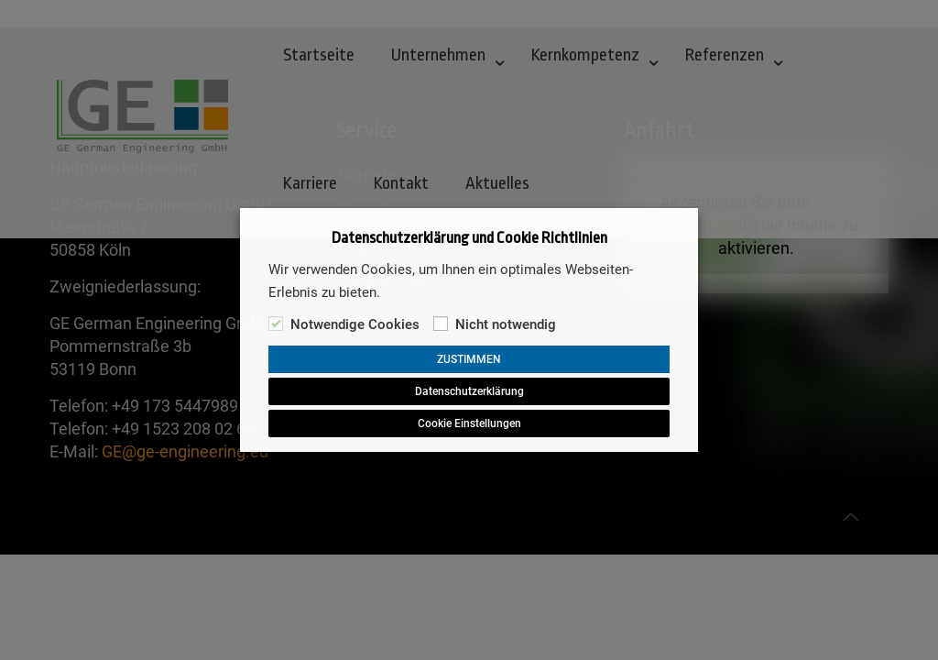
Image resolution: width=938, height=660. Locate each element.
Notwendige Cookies (355, 324)
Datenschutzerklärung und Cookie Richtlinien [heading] (469, 238)
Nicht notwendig (505, 324)
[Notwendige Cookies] (275, 323)
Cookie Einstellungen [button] (469, 423)
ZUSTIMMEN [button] (469, 359)
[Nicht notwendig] (440, 323)
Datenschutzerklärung (469, 391)
